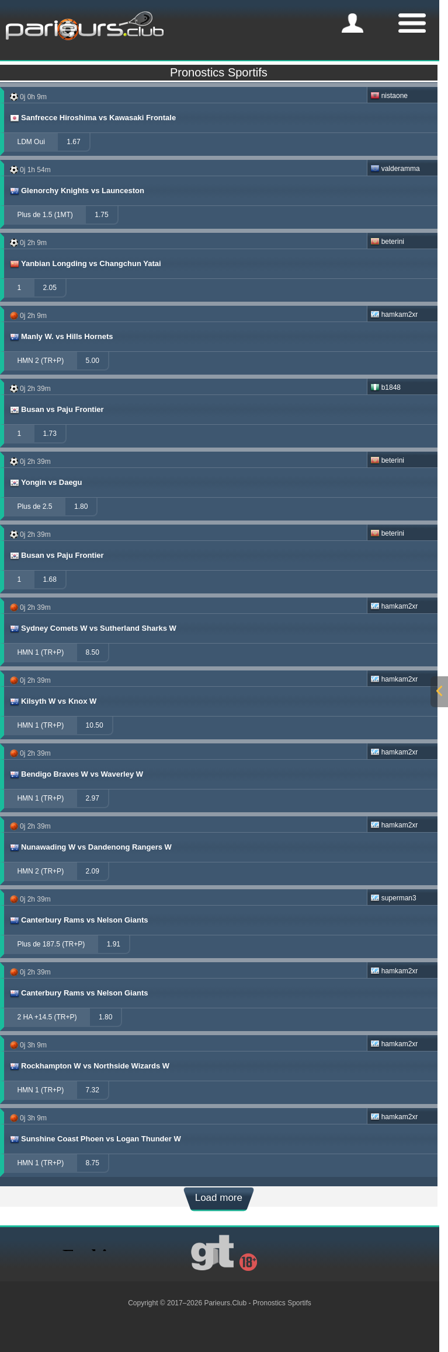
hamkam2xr (394, 314)
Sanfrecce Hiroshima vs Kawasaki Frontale (92, 118)
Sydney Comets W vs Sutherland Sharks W (92, 628)
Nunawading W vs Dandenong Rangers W (90, 847)
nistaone (389, 95)
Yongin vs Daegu (45, 482)
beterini (387, 241)
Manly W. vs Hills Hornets (61, 336)
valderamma (395, 168)
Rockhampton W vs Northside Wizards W (89, 1066)
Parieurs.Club (225, 1303)
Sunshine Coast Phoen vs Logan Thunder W (95, 1139)
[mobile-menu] (352, 23)
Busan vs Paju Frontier (56, 409)
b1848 (385, 387)
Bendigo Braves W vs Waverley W (76, 774)
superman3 (393, 898)
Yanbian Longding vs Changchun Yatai (85, 263)
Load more (218, 1197)
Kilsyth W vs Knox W (52, 701)
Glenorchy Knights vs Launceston (76, 191)
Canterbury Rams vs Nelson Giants (78, 920)
